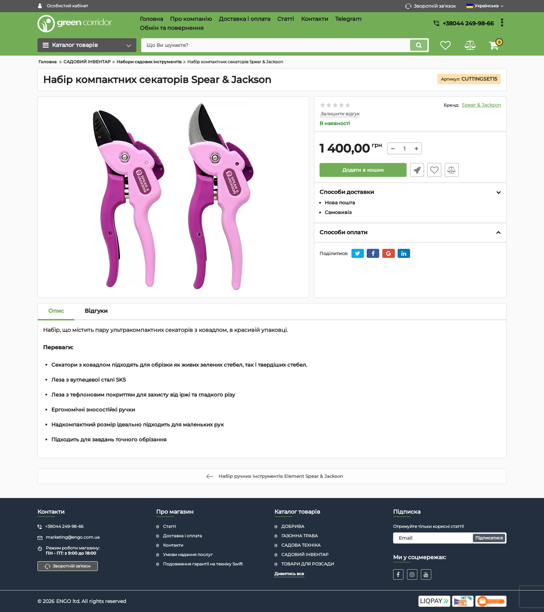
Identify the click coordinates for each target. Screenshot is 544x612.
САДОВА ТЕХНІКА (301, 545)
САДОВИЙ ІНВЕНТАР (305, 554)
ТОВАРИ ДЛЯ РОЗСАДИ (307, 563)
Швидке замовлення (417, 170)
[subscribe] (450, 538)
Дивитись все (289, 573)
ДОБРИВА (292, 526)
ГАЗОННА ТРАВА (299, 535)
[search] (285, 45)
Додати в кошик (363, 170)
